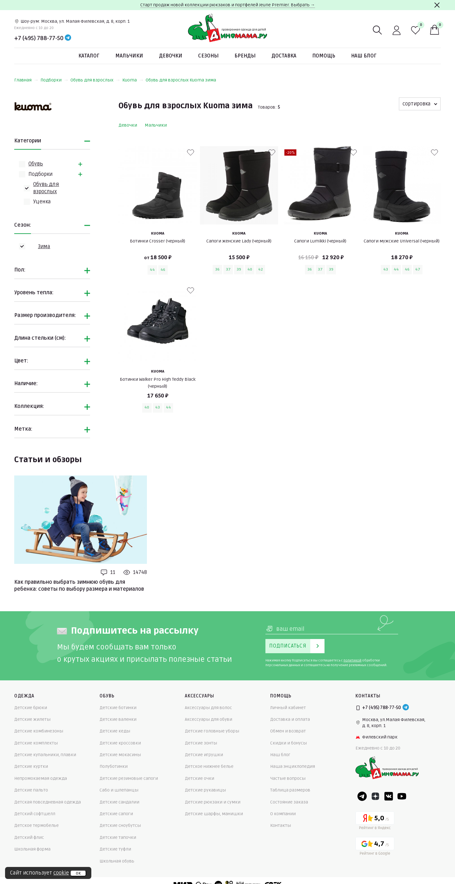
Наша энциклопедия (292, 766)
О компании (283, 813)
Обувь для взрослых (95, 80)
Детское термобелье (36, 825)
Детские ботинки (118, 707)
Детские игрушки (204, 754)
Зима (44, 246)
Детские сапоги (116, 813)
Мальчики (129, 56)
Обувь (35, 164)
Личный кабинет (288, 707)
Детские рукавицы (205, 790)
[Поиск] (377, 30)
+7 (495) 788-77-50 (39, 38)
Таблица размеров (290, 790)
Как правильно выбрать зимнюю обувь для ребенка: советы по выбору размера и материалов (79, 585)
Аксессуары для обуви (208, 719)
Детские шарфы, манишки (214, 813)
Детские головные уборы (212, 731)
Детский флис (29, 837)
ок (78, 873)
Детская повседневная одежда (47, 802)
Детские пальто (31, 790)
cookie (61, 873)
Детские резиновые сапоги (129, 778)
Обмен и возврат (288, 731)
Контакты (280, 825)
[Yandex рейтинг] (374, 821)
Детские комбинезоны (38, 731)
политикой (352, 660)
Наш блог (364, 56)
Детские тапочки (118, 837)
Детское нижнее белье (209, 766)
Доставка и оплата (290, 719)
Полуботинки (114, 766)
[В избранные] (190, 152)
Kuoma (132, 80)
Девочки (170, 56)
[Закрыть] (437, 5)
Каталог (89, 56)
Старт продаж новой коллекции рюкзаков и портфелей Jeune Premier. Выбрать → (227, 5)
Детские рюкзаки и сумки (212, 802)
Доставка (283, 56)
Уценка (42, 202)
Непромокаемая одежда (40, 778)
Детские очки (199, 778)
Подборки (54, 80)
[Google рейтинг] (374, 847)
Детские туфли (115, 849)
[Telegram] (68, 38)
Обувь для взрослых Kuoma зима (181, 80)
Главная (26, 80)
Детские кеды (115, 731)
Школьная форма (32, 849)
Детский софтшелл (34, 813)
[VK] (389, 796)
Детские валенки (118, 719)
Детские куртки (31, 766)
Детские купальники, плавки (45, 754)
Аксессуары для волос (208, 707)
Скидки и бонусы (288, 743)
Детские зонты (201, 743)
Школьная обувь (117, 861)
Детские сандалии (119, 802)
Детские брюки (30, 707)
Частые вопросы (288, 778)
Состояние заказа (289, 802)
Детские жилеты (32, 719)
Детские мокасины (120, 754)
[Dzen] (375, 796)
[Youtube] (402, 796)
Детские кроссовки (120, 743)
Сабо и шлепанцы (119, 790)
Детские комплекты (36, 743)
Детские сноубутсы (120, 825)
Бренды (245, 56)
